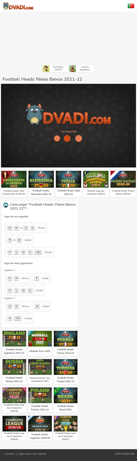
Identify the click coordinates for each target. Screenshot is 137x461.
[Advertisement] (68, 37)
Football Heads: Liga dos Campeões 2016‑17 (66, 436)
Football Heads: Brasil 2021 (65, 408)
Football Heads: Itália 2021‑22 (68, 192)
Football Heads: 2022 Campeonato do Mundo (13, 192)
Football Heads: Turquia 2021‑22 (65, 379)
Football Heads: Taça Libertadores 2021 (40, 379)
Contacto (10, 453)
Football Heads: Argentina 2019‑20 (40, 436)
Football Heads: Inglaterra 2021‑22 (14, 351)
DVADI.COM (127, 453)
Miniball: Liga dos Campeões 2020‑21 (96, 192)
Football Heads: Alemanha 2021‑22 (41, 192)
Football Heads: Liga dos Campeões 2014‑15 (14, 408)
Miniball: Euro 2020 (40, 351)
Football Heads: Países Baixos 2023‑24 (123, 192)
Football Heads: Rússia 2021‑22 (14, 379)
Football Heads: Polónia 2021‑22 (40, 408)
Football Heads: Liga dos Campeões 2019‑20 (14, 436)
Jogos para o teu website (32, 453)
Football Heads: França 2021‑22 (65, 351)
